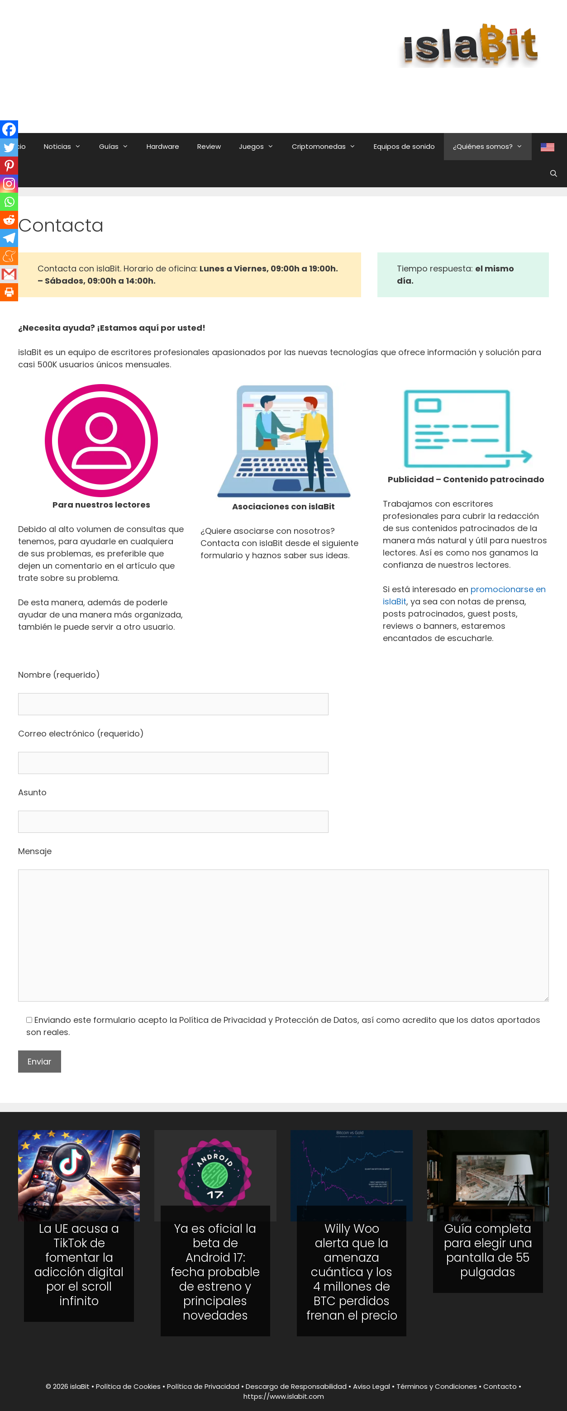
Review (209, 146)
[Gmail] (9, 274)
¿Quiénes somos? (492, 146)
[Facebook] (9, 129)
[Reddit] (9, 220)
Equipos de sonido (404, 146)
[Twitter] (9, 147)
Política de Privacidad (203, 1386)
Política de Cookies (128, 1386)
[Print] (9, 292)
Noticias (67, 146)
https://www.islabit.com (283, 1396)
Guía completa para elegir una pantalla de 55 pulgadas (488, 1250)
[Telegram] (9, 238)
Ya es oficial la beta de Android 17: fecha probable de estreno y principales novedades (215, 1272)
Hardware (163, 146)
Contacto (500, 1386)
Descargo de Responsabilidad (296, 1386)
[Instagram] (9, 184)
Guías (118, 146)
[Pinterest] (9, 166)
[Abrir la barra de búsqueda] (553, 173)
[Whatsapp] (9, 202)
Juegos (261, 146)
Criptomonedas (328, 146)
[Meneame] (9, 256)
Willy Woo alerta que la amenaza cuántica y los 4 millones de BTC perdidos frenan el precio (351, 1272)
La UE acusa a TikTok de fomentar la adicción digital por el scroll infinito (79, 1265)
